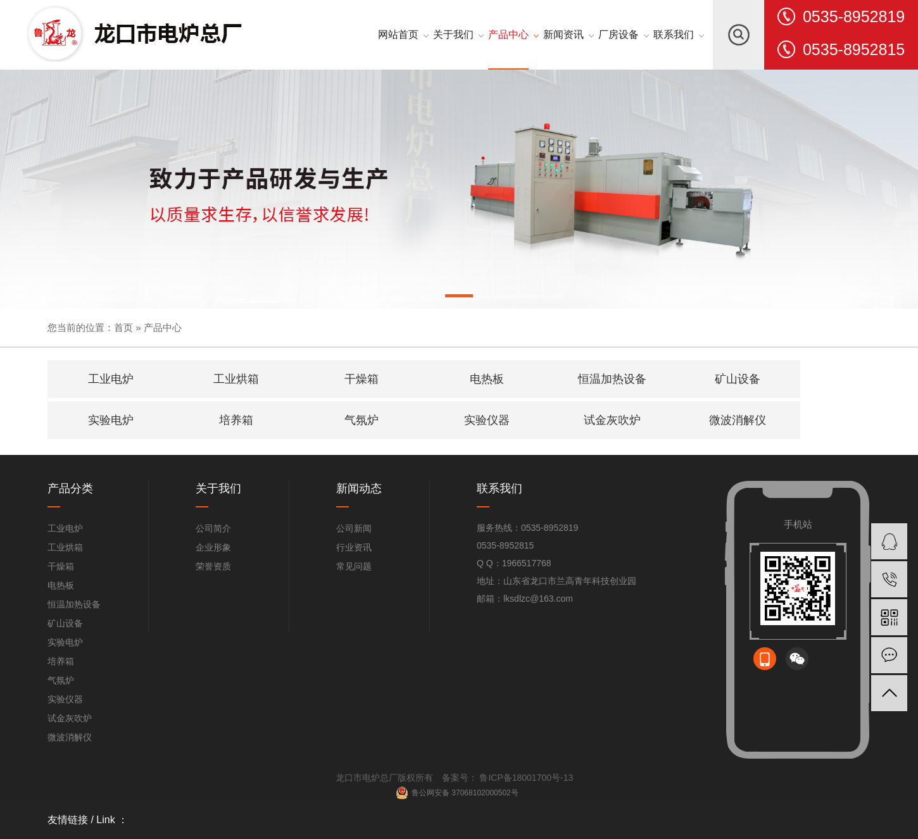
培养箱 (60, 661)
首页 (123, 327)
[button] (459, 298)
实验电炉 (65, 642)
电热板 (60, 585)
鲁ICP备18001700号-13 (525, 778)
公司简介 (213, 528)
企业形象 (213, 547)
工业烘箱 (65, 547)
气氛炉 (60, 680)
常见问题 (354, 566)
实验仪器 (65, 699)
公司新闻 (354, 528)
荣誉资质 (213, 566)
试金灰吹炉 (69, 718)
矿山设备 (65, 623)
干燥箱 (60, 566)
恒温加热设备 (74, 604)
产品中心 (163, 327)
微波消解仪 (69, 737)
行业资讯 (354, 547)
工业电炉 (65, 528)
